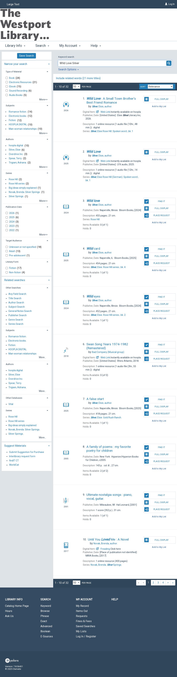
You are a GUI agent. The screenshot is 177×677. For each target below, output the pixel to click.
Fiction (13, 268)
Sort (142, 87)
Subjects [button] (10, 105)
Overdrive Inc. (16, 154)
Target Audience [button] (14, 240)
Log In (171, 4)
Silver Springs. (16, 196)
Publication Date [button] (14, 207)
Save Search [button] (26, 55)
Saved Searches (85, 626)
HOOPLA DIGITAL (18, 124)
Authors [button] (10, 139)
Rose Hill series (17, 183)
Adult (12, 251)
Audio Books (16, 95)
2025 (12, 217)
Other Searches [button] (13, 287)
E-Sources (46, 636)
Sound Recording (18, 90)
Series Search (15, 324)
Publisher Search (17, 315)
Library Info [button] (15, 46)
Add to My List (159, 106)
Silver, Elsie (14, 149)
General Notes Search (20, 311)
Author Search (16, 302)
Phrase (44, 616)
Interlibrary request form (22, 456)
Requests (81, 616)
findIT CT (14, 460)
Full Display (156, 99)
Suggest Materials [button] (15, 445)
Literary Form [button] (12, 262)
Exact (43, 621)
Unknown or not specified (23, 247)
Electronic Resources (20, 82)
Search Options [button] (68, 69)
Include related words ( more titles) (78, 78)
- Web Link (103, 112)
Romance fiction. (18, 111)
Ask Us (9, 616)
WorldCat (14, 465)
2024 (12, 221)
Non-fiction (15, 272)
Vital (10, 404)
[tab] (26, 63)
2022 (12, 230)
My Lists (81, 631)
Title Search (14, 298)
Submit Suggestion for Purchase (26, 452)
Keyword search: (66, 57)
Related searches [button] (14, 280)
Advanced (46, 626)
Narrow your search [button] (15, 64)
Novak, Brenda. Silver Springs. (24, 192)
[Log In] (166, 4)
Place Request (157, 215)
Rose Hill (13, 179)
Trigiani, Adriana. (18, 162)
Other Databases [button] (14, 398)
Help (114, 599)
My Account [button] (69, 46)
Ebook (12, 86)
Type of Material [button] (14, 71)
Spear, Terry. (15, 158)
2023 (12, 226)
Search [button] (42, 46)
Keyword (45, 606)
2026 (12, 213)
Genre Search (15, 319)
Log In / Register (86, 636)
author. (102, 106)
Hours (8, 611)
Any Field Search (17, 294)
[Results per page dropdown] (76, 86)
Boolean (45, 631)
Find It (154, 201)
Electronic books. (18, 116)
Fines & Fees (84, 621)
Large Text (13, 4)
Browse (45, 611)
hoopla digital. (16, 145)
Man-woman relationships (23, 128)
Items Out (82, 611)
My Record (82, 606)
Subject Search (16, 306)
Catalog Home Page (17, 606)
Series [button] (9, 173)
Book (12, 78)
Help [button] (96, 46)
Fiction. (12, 120)
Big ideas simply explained (23, 187)
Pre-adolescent (17, 255)
